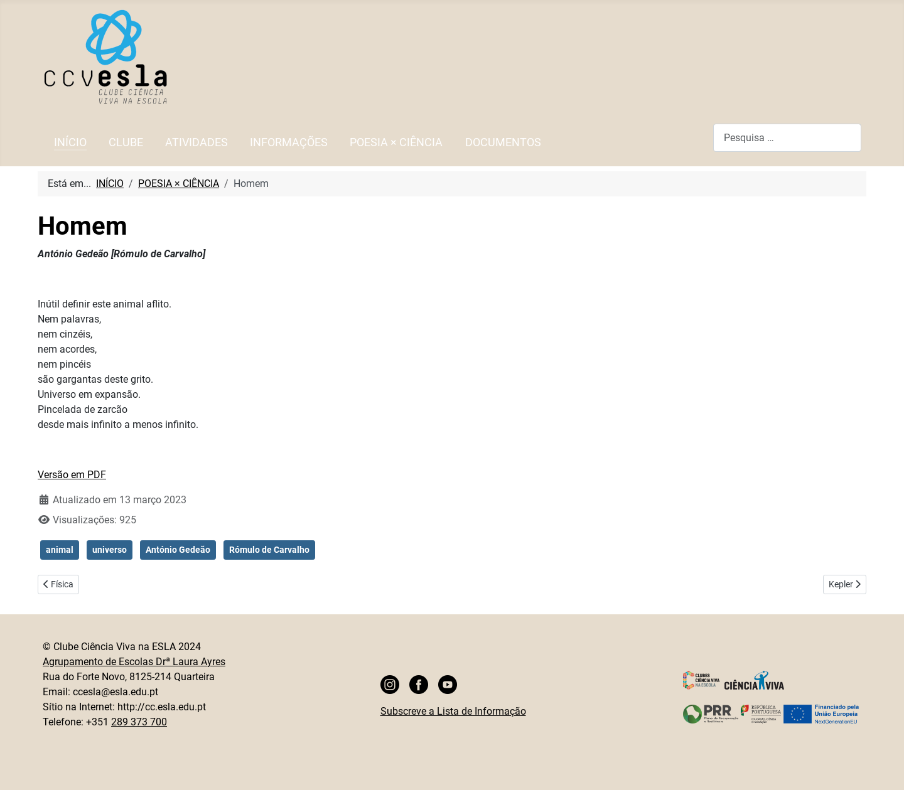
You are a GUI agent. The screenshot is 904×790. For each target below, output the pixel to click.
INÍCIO (70, 142)
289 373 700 (139, 722)
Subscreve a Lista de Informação (453, 711)
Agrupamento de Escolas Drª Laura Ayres (134, 662)
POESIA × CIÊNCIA (396, 142)
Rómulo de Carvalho (269, 550)
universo (109, 550)
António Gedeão (178, 550)
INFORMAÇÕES (289, 142)
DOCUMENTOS (503, 142)
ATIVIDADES (196, 142)
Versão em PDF (72, 475)
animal (59, 550)
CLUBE (126, 142)
